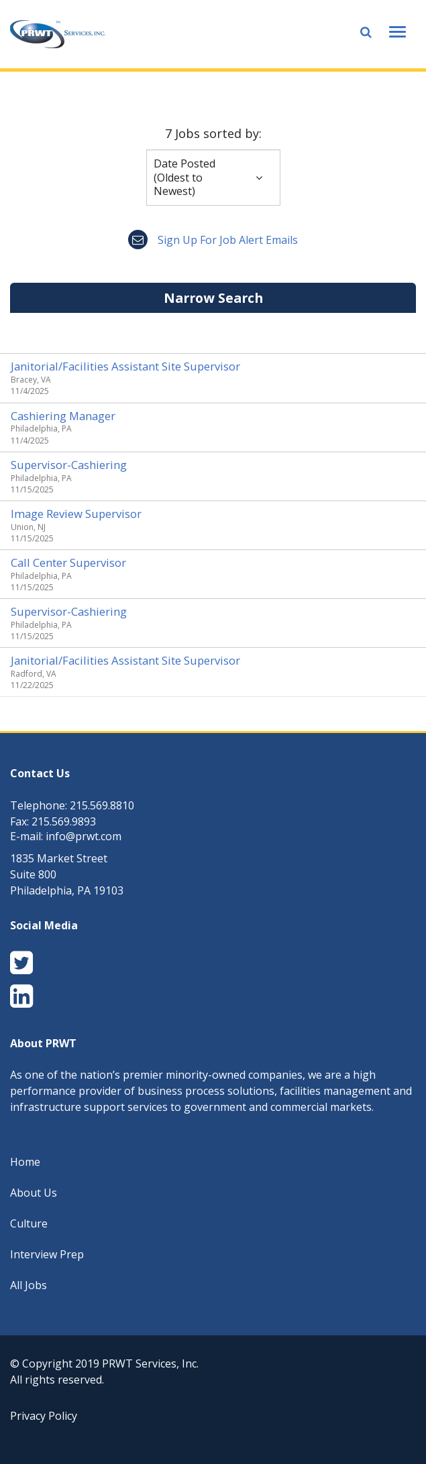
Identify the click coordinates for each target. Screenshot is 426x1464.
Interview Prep (47, 1254)
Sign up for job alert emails (213, 239)
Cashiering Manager (63, 415)
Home (25, 1161)
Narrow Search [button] (213, 298)
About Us (33, 1192)
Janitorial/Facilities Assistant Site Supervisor (125, 366)
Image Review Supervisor (76, 513)
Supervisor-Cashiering (69, 464)
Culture (29, 1223)
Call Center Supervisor (68, 562)
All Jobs (28, 1285)
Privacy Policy (43, 1415)
